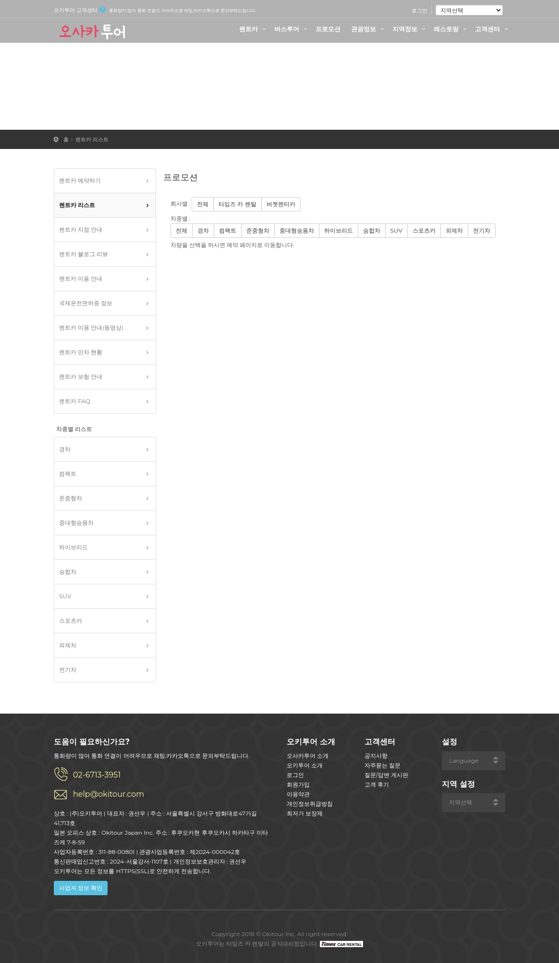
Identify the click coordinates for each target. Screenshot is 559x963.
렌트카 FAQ (74, 401)
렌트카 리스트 (92, 139)
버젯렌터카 (281, 204)
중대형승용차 (76, 522)
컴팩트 (67, 473)
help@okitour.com (108, 794)
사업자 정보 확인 (80, 887)
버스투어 (292, 29)
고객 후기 (377, 784)
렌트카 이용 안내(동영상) (91, 327)
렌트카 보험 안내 (80, 376)
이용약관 (298, 794)
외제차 (67, 645)
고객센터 (492, 29)
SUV (65, 596)
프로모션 (328, 29)
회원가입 (298, 784)
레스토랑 (451, 29)
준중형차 (70, 498)
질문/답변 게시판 (386, 774)
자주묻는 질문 (383, 765)
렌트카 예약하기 (80, 180)
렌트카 (253, 29)
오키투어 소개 (305, 765)
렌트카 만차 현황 (80, 352)
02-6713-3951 (97, 774)
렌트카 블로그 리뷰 (83, 254)
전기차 (67, 669)
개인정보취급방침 (310, 803)
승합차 (67, 571)
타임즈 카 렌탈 (237, 204)
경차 (65, 449)
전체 (202, 204)
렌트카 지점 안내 (80, 229)
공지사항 (376, 755)
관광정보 (369, 29)
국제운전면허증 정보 (85, 303)
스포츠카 (70, 620)
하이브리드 (73, 547)
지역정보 (410, 29)
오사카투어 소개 (307, 755)
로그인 (419, 10)
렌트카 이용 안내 (80, 278)
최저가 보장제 (305, 813)
